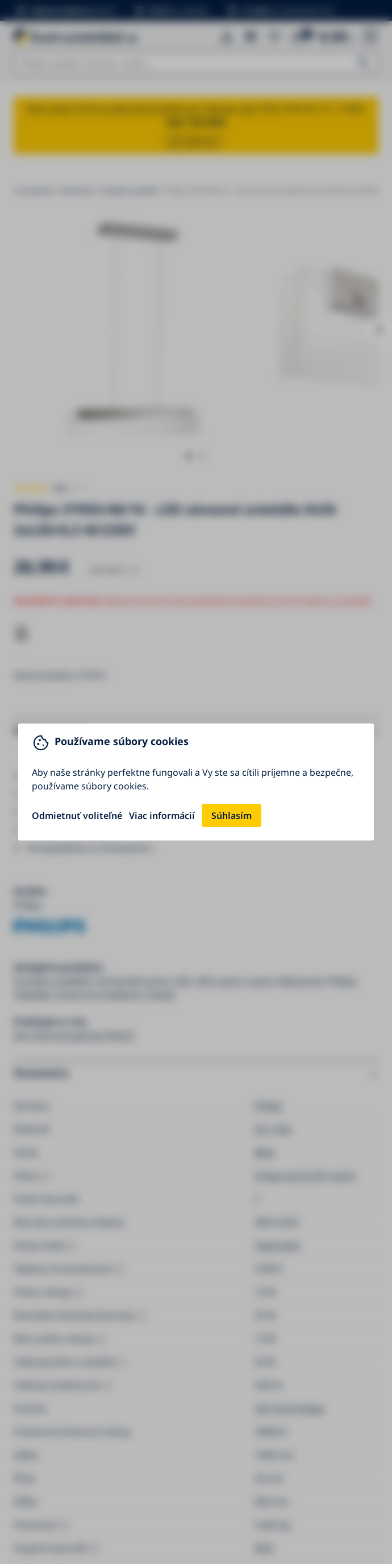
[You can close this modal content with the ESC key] (196, 782)
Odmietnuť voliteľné (77, 815)
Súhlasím (231, 815)
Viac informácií (162, 815)
